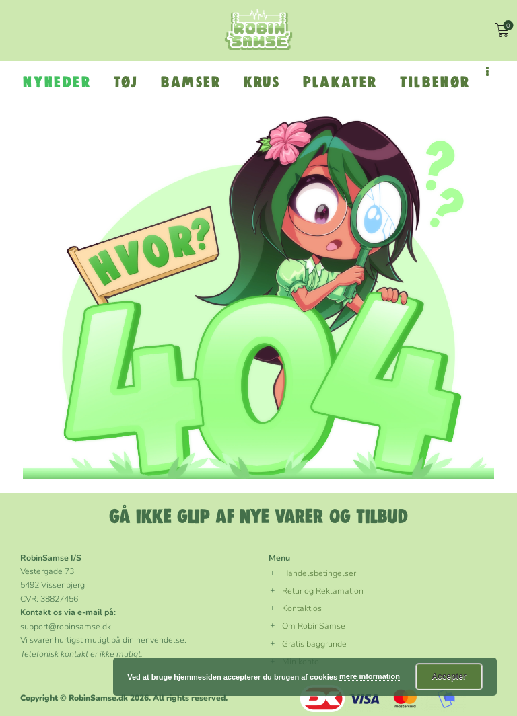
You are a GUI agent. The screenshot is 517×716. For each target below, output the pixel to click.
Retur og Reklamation (323, 590)
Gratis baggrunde (314, 643)
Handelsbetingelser (319, 573)
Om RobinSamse (313, 625)
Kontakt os (302, 608)
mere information (369, 676)
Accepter (449, 676)
